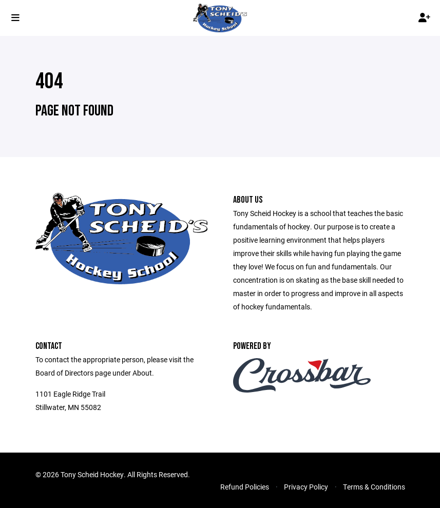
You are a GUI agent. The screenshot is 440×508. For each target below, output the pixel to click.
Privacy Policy (306, 487)
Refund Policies (244, 487)
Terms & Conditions (374, 487)
